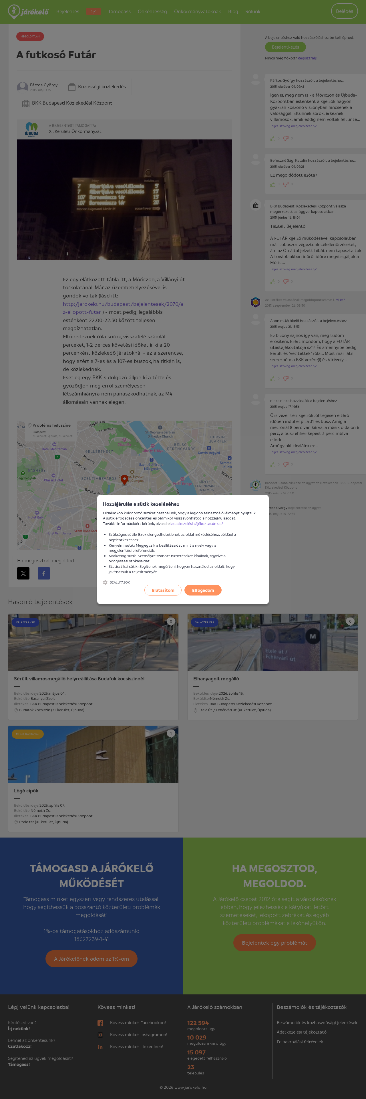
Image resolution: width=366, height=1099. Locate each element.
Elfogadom (203, 590)
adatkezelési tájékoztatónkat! (197, 523)
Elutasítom (163, 590)
